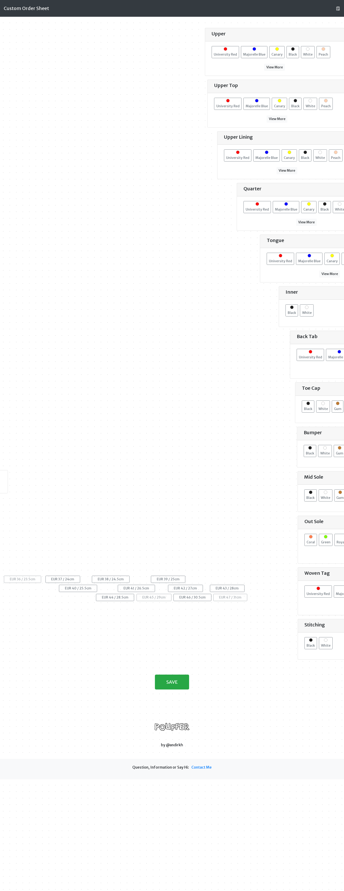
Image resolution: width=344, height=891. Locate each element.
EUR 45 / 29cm (154, 597)
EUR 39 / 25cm (168, 579)
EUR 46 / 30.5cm (192, 597)
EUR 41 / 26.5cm (137, 588)
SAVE (172, 682)
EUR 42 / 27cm (185, 588)
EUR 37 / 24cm (62, 579)
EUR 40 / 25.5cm (78, 588)
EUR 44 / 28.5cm (115, 597)
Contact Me (201, 767)
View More (274, 67)
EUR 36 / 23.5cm (22, 579)
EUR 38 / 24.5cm (111, 579)
